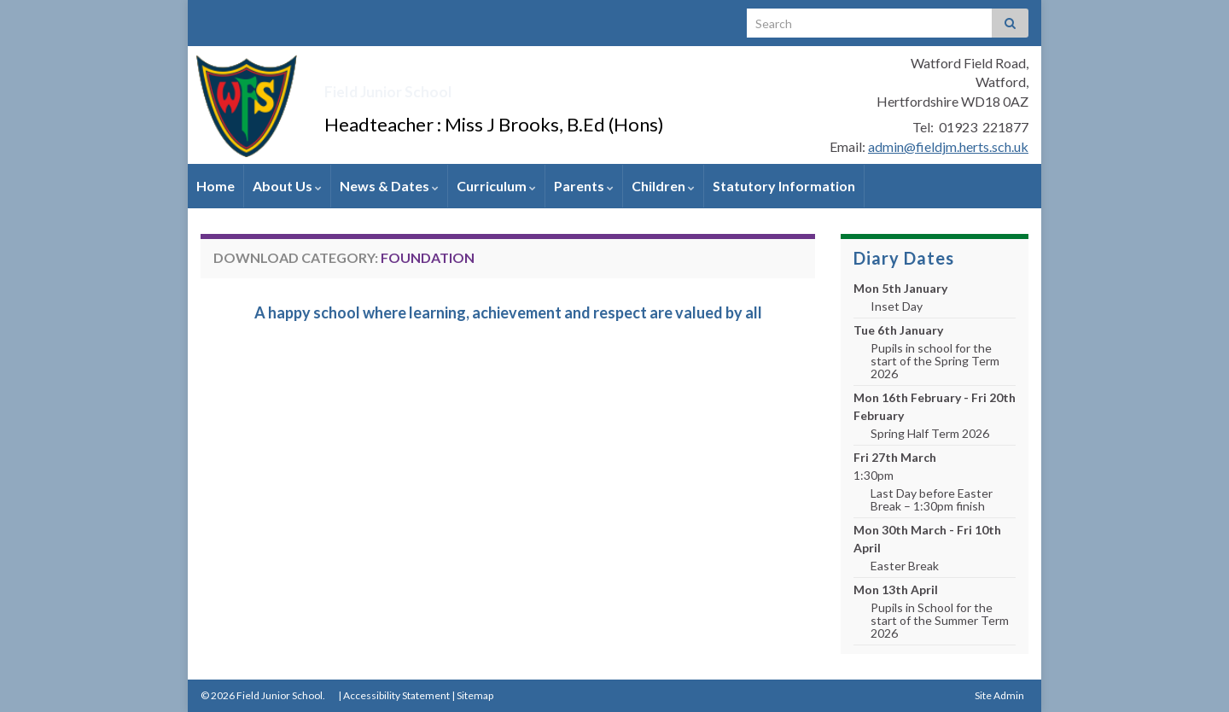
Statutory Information (784, 186)
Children (663, 186)
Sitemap (475, 695)
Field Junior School (452, 85)
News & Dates (389, 186)
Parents (584, 186)
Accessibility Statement (396, 695)
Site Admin (999, 695)
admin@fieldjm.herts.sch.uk (948, 146)
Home (215, 186)
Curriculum (496, 186)
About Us (287, 186)
